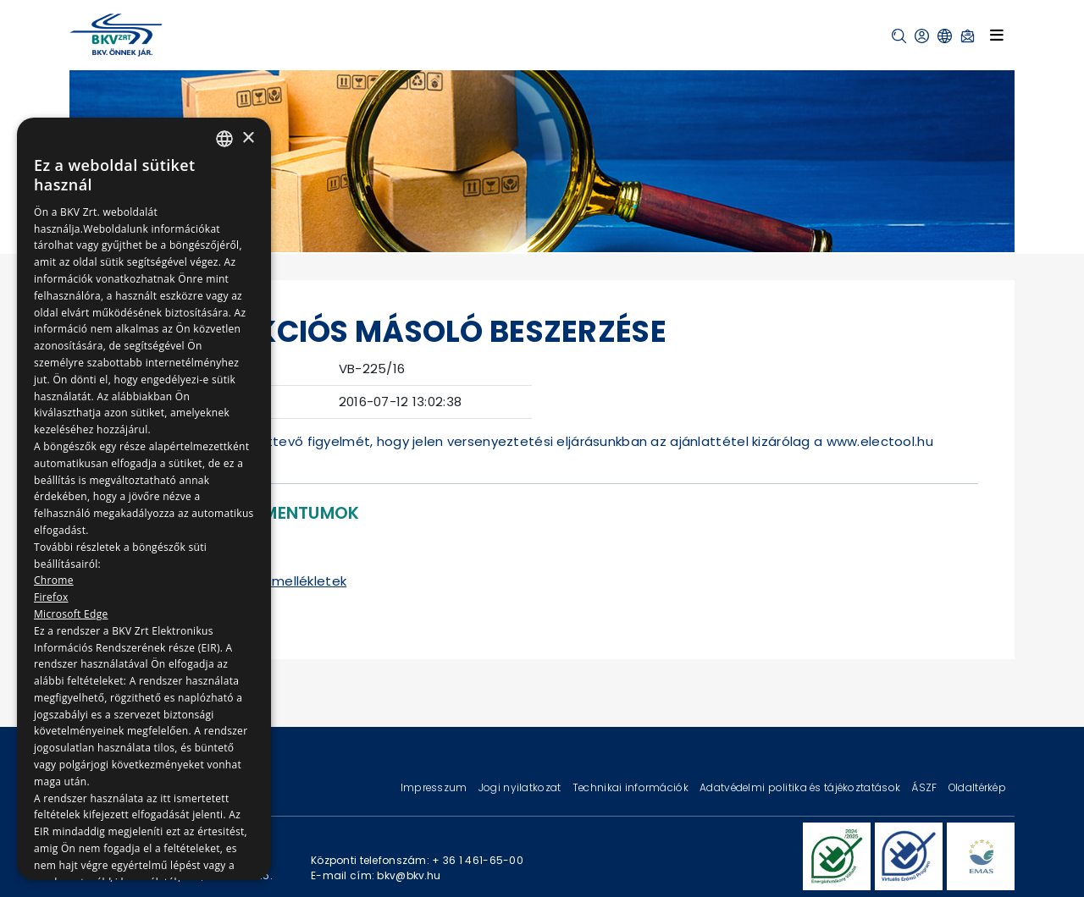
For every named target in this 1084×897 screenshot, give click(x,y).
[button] (899, 36)
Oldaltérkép (977, 787)
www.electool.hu (880, 441)
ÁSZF (925, 787)
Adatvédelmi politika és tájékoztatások (801, 787)
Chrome (54, 580)
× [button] (247, 138)
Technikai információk (631, 787)
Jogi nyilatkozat (521, 787)
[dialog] (144, 499)
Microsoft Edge (71, 614)
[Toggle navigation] (997, 35)
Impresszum (435, 787)
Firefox (51, 597)
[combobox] (224, 138)
